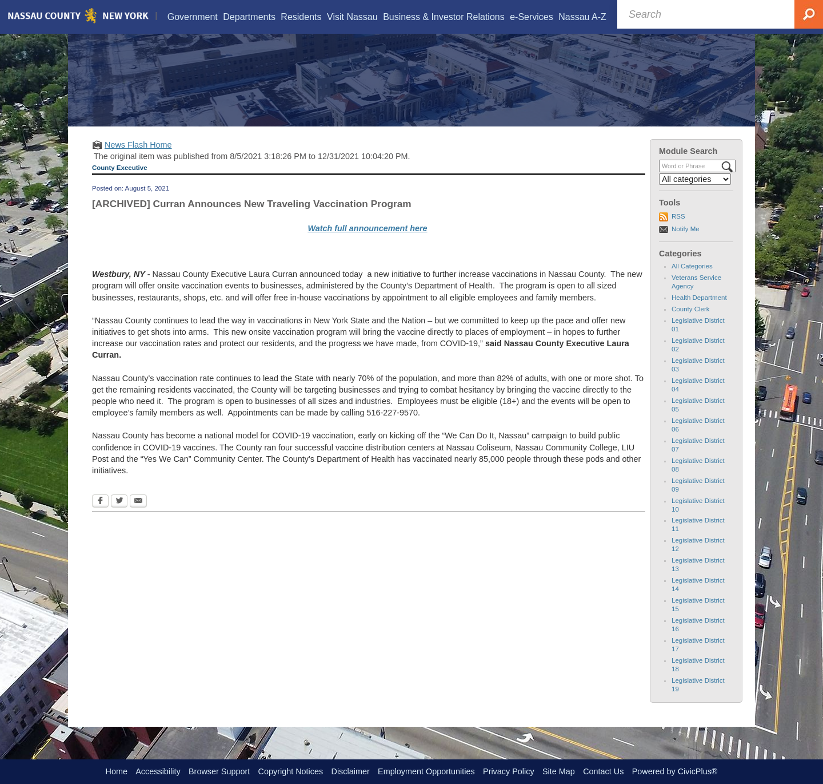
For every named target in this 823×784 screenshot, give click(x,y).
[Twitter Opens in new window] (119, 516)
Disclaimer (350, 771)
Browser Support (219, 771)
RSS (678, 230)
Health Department (699, 311)
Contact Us (603, 771)
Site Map (558, 771)
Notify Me (686, 243)
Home (116, 771)
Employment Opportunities (426, 771)
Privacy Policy (508, 771)
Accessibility (157, 771)
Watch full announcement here (367, 242)
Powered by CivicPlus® (675, 771)
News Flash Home (138, 159)
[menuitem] (192, 17)
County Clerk (691, 323)
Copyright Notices (290, 771)
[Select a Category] (695, 193)
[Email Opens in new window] (138, 516)
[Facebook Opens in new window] (100, 516)
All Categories (692, 280)
